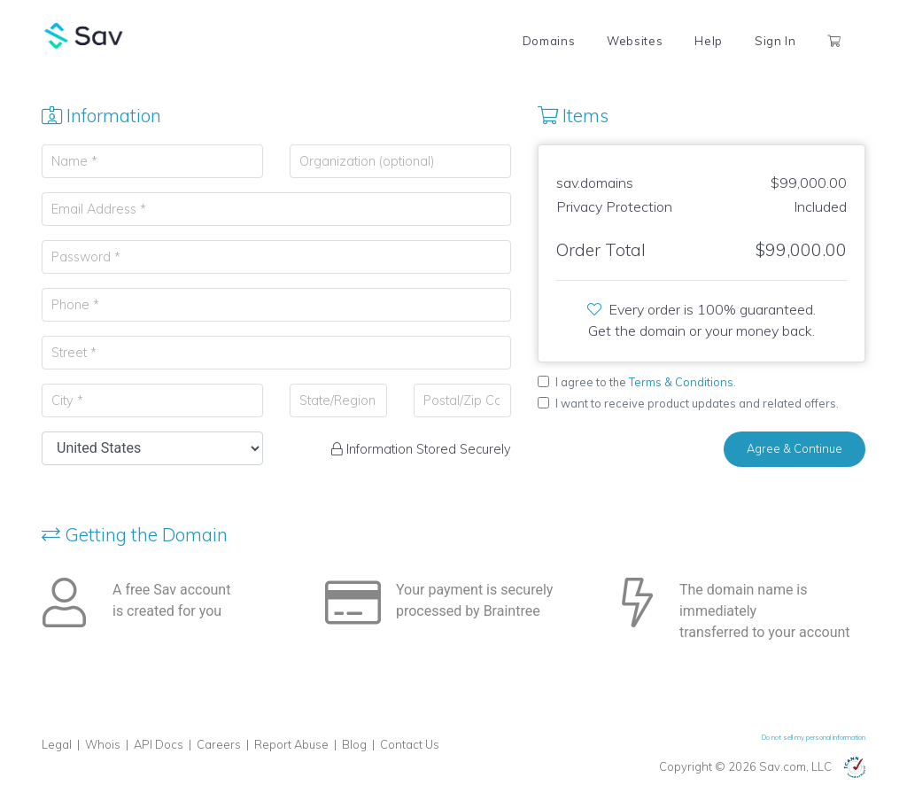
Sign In (775, 41)
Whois (102, 744)
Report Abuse (291, 744)
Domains (549, 41)
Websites (635, 41)
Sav (84, 35)
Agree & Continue (794, 448)
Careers (219, 744)
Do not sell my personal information (813, 737)
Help (708, 41)
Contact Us (409, 744)
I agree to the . (645, 382)
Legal (57, 744)
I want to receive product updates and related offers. (697, 403)
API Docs (158, 744)
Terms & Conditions (681, 382)
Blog (354, 744)
